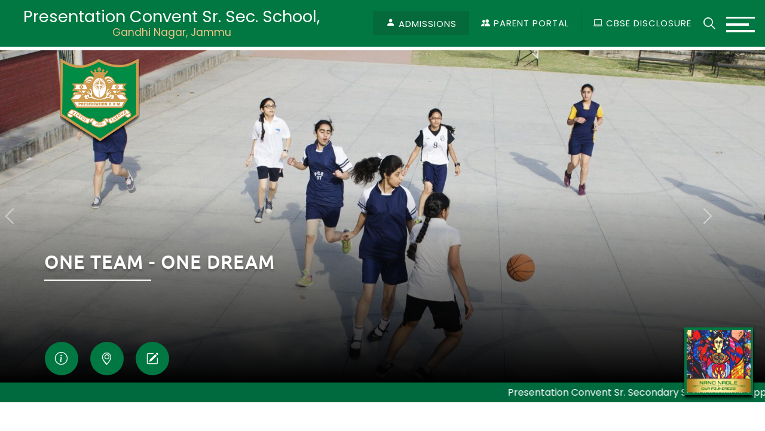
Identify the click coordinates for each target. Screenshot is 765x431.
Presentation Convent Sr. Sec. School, (171, 23)
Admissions (428, 23)
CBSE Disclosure (642, 23)
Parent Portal (525, 23)
